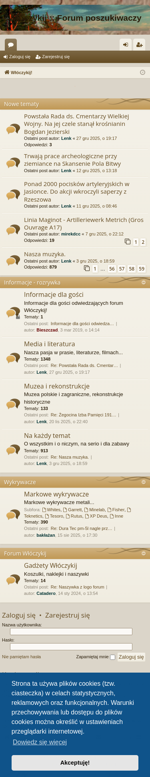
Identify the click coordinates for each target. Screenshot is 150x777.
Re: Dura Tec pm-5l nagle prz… (81, 528)
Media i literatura (49, 343)
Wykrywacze (20, 482)
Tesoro (54, 516)
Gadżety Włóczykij (50, 565)
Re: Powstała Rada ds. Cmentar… (84, 365)
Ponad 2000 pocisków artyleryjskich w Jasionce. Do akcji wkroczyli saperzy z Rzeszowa (76, 191)
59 (141, 268)
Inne (116, 516)
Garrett (72, 509)
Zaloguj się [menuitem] (127, 46)
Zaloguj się (19, 56)
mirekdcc (70, 234)
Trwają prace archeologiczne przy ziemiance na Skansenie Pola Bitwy (72, 159)
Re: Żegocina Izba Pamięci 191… (83, 414)
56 (112, 268)
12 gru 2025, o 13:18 (96, 170)
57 (122, 268)
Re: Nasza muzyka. (70, 457)
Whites (51, 509)
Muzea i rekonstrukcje (57, 386)
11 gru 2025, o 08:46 (96, 206)
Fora (12, 46)
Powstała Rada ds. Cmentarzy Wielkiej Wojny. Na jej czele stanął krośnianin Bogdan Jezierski (76, 123)
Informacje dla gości (54, 294)
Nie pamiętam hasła (21, 656)
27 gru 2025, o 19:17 (96, 138)
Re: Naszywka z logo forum (77, 587)
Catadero (46, 593)
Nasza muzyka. (45, 254)
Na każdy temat (47, 435)
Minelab (94, 509)
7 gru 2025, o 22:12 (104, 234)
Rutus (74, 516)
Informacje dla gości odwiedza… (82, 323)
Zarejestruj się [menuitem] (140, 46)
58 (131, 268)
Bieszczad (47, 330)
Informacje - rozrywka (32, 282)
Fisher (115, 509)
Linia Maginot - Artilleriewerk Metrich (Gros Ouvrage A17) (84, 223)
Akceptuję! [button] (75, 762)
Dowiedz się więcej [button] (40, 742)
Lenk (66, 138)
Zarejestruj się (56, 56)
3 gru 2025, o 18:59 (95, 261)
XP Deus (96, 516)
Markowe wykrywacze (56, 494)
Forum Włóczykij (25, 553)
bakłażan (45, 535)
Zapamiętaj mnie (95, 657)
